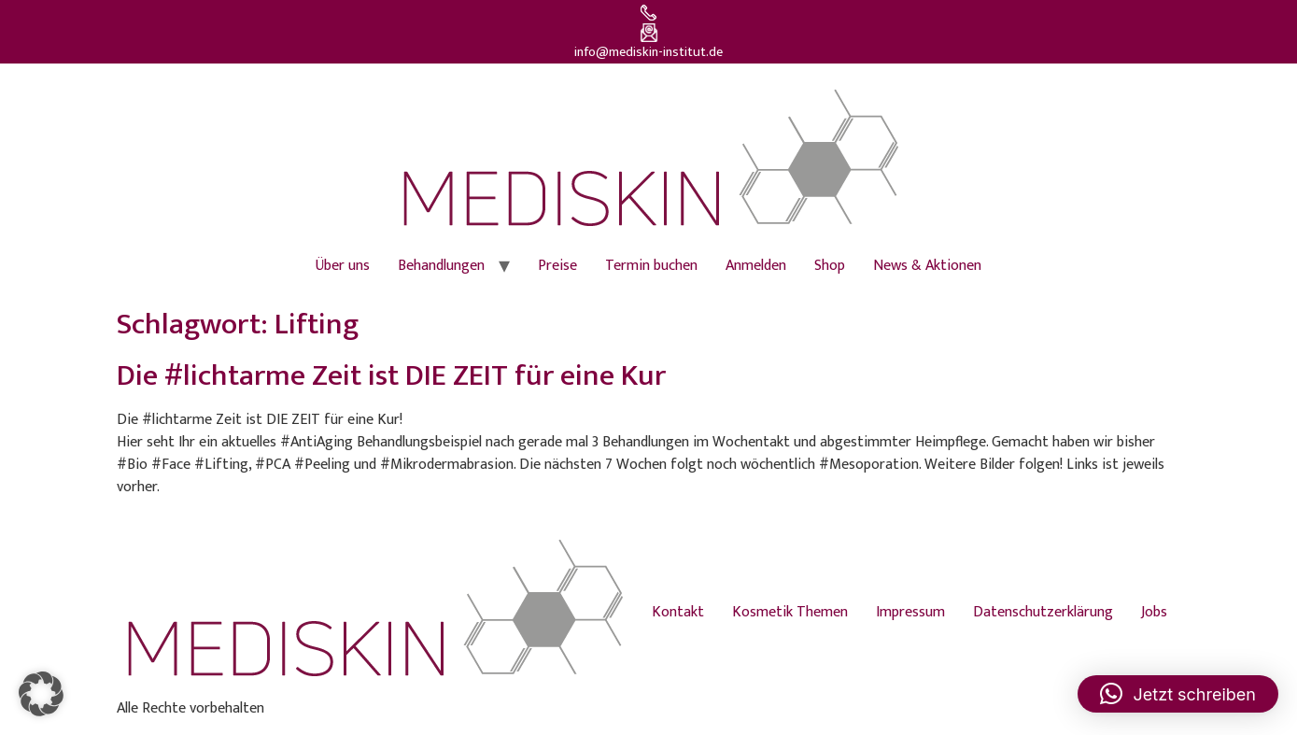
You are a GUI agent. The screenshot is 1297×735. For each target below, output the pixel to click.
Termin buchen (651, 265)
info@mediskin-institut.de (648, 52)
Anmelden (756, 265)
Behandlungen (441, 265)
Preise (557, 265)
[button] (41, 694)
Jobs (1154, 612)
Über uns (343, 265)
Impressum (910, 612)
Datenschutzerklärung (1043, 612)
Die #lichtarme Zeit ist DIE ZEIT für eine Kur (391, 376)
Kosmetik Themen (790, 612)
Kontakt (678, 612)
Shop (829, 265)
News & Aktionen (927, 265)
